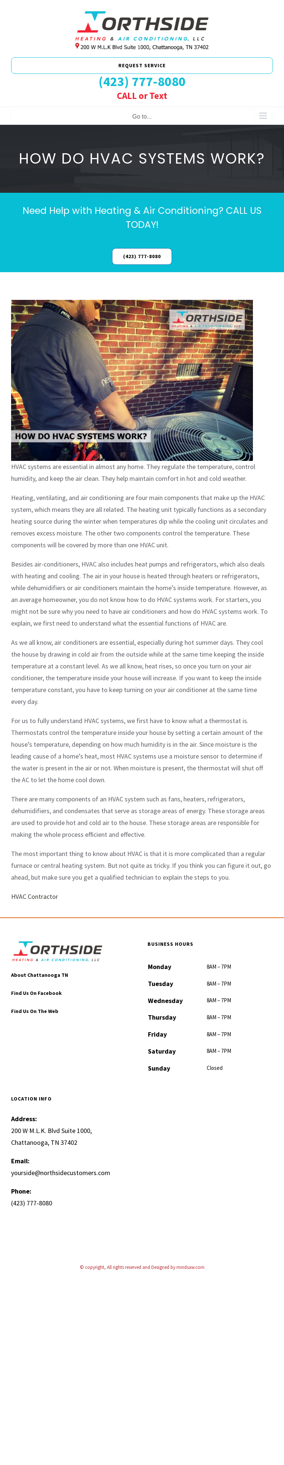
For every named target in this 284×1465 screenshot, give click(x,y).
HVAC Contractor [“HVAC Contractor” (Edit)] (34, 896)
